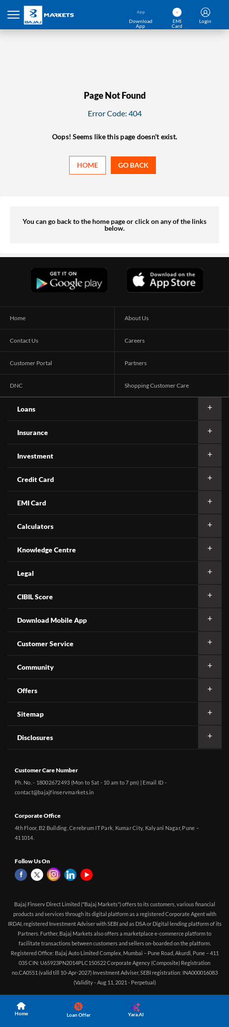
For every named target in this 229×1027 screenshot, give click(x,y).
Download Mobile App (52, 620)
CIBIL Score (35, 596)
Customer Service (45, 643)
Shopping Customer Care (157, 385)
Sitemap (30, 714)
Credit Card (35, 479)
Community (35, 667)
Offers (27, 690)
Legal (25, 573)
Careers (135, 340)
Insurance (32, 432)
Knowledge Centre (46, 550)
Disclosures (35, 737)
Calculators (35, 526)
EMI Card (31, 503)
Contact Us (24, 340)
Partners (136, 363)
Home (87, 165)
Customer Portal (31, 363)
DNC (16, 385)
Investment (35, 456)
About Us (137, 318)
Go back (133, 165)
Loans (26, 409)
